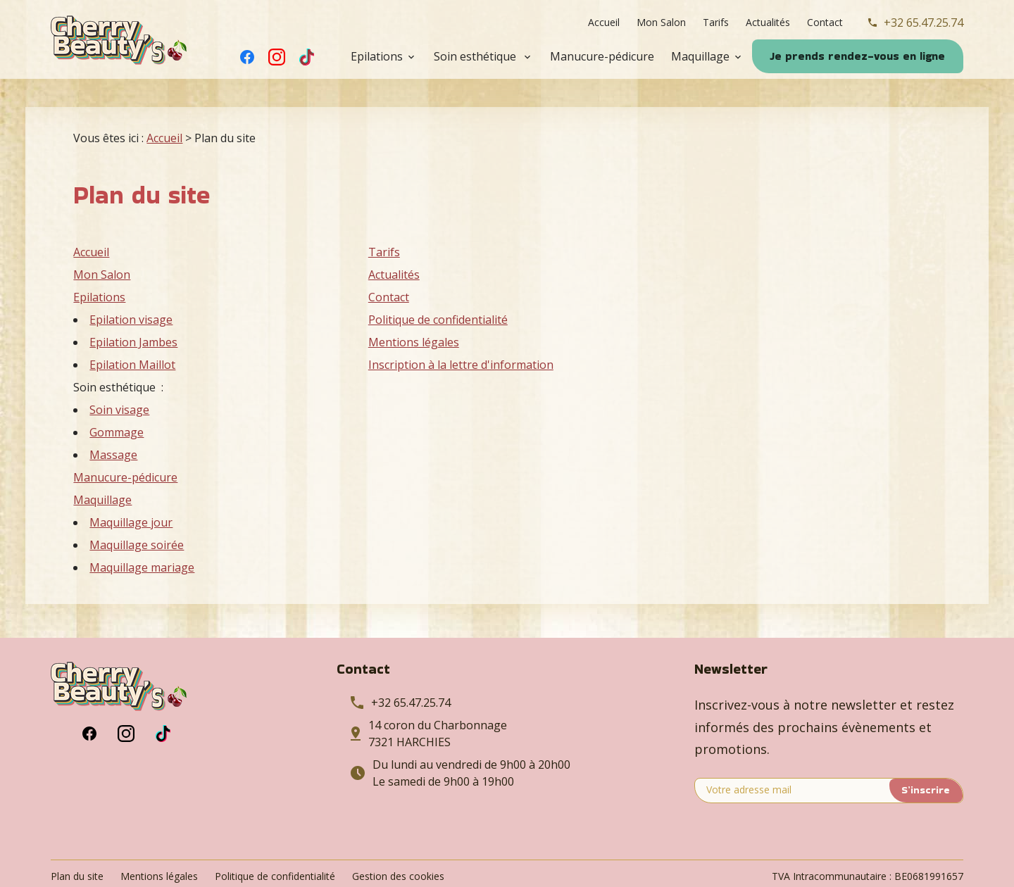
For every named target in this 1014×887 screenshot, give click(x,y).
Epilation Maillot (132, 336)
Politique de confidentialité (438, 291)
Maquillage (700, 56)
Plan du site (77, 848)
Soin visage (119, 381)
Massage (113, 426)
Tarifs (716, 22)
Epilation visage (131, 291)
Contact (825, 22)
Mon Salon (661, 22)
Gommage (116, 404)
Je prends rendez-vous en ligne (857, 56)
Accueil (604, 22)
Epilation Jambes (133, 314)
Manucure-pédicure (602, 56)
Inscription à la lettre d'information (460, 336)
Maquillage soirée (136, 516)
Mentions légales (413, 314)
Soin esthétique (476, 56)
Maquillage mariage (141, 539)
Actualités (768, 22)
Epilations (377, 56)
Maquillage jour (131, 494)
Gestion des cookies (398, 848)
